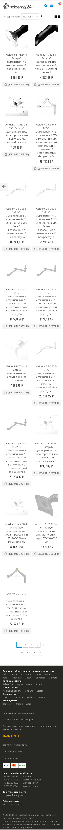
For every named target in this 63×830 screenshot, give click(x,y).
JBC (21, 565)
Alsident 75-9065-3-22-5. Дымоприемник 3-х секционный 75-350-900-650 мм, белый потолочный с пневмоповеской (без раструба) (17, 204)
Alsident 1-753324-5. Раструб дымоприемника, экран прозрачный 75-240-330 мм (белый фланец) (16, 442)
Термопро (40, 569)
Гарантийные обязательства (18, 604)
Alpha (20, 575)
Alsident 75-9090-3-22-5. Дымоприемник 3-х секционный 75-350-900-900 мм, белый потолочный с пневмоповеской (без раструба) (46, 204)
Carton (40, 582)
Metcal (28, 569)
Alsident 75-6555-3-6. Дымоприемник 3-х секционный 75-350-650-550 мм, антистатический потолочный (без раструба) (46, 265)
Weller (38, 565)
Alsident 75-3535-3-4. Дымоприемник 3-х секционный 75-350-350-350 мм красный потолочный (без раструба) (46, 324)
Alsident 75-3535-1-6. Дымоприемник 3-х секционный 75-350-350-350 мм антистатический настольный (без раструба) (17, 498)
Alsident (48, 565)
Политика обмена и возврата (18, 611)
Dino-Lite (29, 582)
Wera (28, 595)
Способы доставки (13, 643)
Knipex (19, 595)
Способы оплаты (11, 649)
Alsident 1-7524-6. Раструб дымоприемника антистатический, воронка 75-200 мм (16, 63)
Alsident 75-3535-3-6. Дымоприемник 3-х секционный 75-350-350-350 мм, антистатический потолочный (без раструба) (17, 265)
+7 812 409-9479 (10, 671)
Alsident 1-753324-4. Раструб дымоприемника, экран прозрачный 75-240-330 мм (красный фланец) (46, 379)
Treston (6, 588)
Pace (28, 565)
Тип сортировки (11, 16)
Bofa (5, 569)
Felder (29, 575)
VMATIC (42, 588)
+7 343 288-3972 (10, 674)
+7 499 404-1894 (10, 667)
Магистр (53, 569)
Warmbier (19, 588)
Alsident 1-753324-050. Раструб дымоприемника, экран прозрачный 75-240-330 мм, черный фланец (16, 133)
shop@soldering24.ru (13, 686)
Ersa (14, 565)
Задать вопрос (11, 627)
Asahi (39, 575)
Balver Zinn (8, 575)
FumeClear (16, 569)
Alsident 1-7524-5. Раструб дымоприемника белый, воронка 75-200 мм (16, 319)
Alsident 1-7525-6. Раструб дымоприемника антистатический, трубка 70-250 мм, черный (46, 63)
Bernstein (7, 595)
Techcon (31, 588)
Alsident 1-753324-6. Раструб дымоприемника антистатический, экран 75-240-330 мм (46, 442)
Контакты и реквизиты (15, 636)
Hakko (6, 565)
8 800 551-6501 (11, 677)
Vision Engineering (12, 582)
